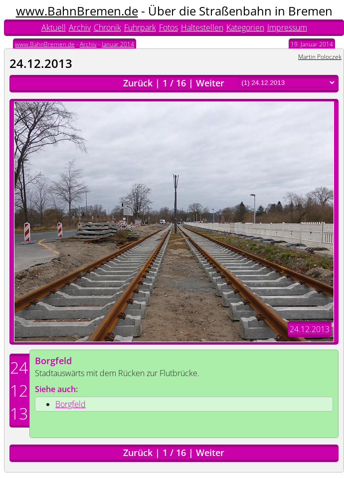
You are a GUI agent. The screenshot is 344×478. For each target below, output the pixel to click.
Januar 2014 (118, 44)
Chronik (107, 27)
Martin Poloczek (320, 56)
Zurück (138, 83)
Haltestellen (202, 27)
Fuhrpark (140, 27)
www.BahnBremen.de (77, 10)
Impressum (287, 27)
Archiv (80, 27)
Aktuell (53, 27)
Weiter (210, 83)
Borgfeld (53, 361)
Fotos (168, 27)
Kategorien (245, 27)
